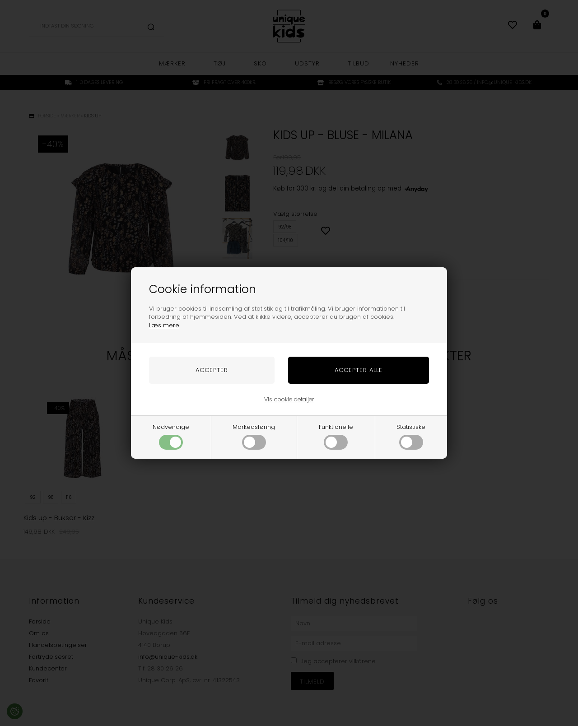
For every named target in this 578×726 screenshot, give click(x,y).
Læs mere (164, 325)
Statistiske (410, 436)
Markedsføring (254, 436)
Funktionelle (336, 436)
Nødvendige (171, 436)
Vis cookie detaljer (289, 399)
